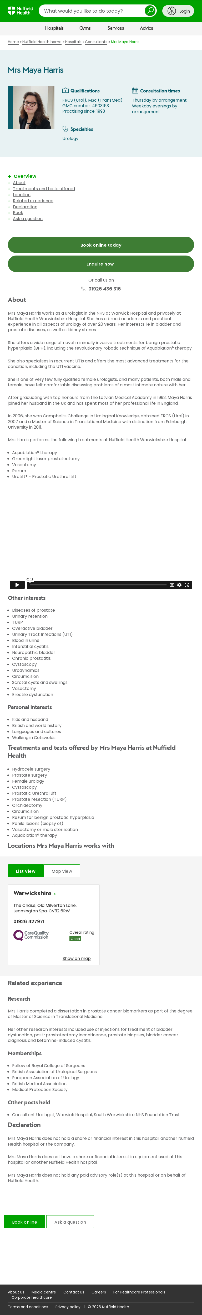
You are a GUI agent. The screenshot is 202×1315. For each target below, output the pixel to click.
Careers (99, 1292)
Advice (146, 28)
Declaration (25, 207)
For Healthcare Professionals (139, 1292)
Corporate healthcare (32, 1297)
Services (116, 28)
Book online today (101, 245)
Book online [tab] (24, 1222)
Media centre (44, 1292)
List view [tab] (26, 871)
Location (22, 195)
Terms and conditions (28, 1306)
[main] (101, 660)
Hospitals (54, 28)
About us (16, 1292)
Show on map (77, 958)
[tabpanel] (101, 926)
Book (18, 213)
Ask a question (28, 219)
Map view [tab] (62, 871)
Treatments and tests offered (44, 189)
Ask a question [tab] (70, 1222)
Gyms (85, 28)
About (19, 183)
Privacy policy (67, 1306)
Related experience (33, 201)
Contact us (73, 1292)
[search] (98, 10)
